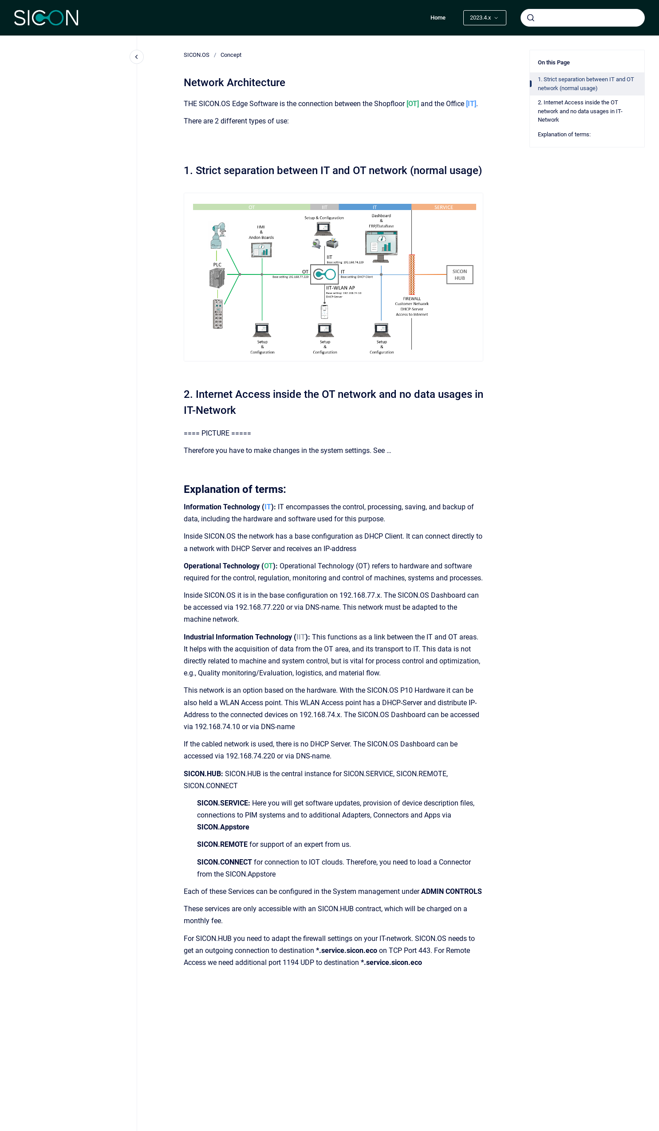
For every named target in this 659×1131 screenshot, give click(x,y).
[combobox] (582, 17)
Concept (231, 55)
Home (438, 17)
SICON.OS (196, 55)
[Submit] (531, 18)
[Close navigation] (137, 57)
